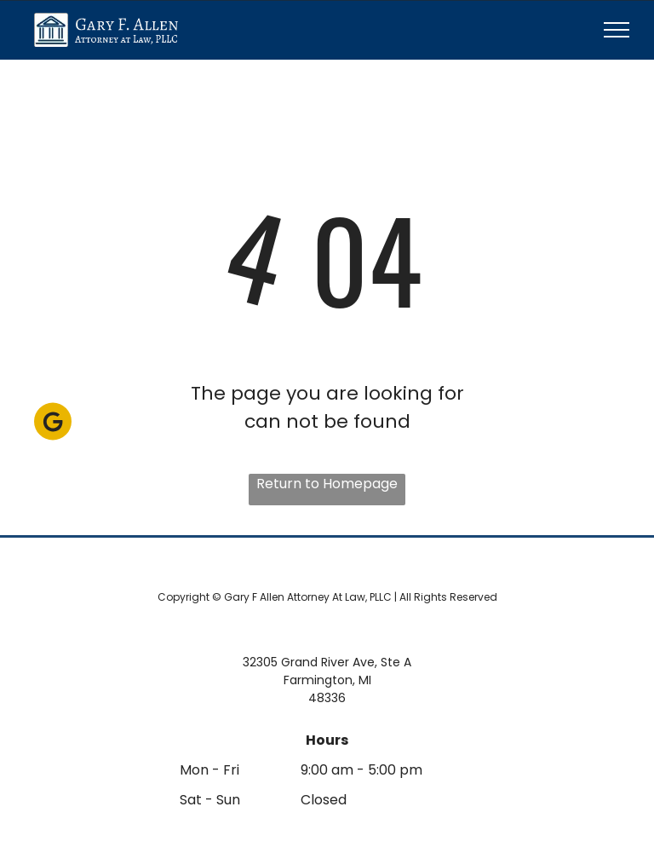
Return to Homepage (327, 483)
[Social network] (53, 424)
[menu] (616, 30)
